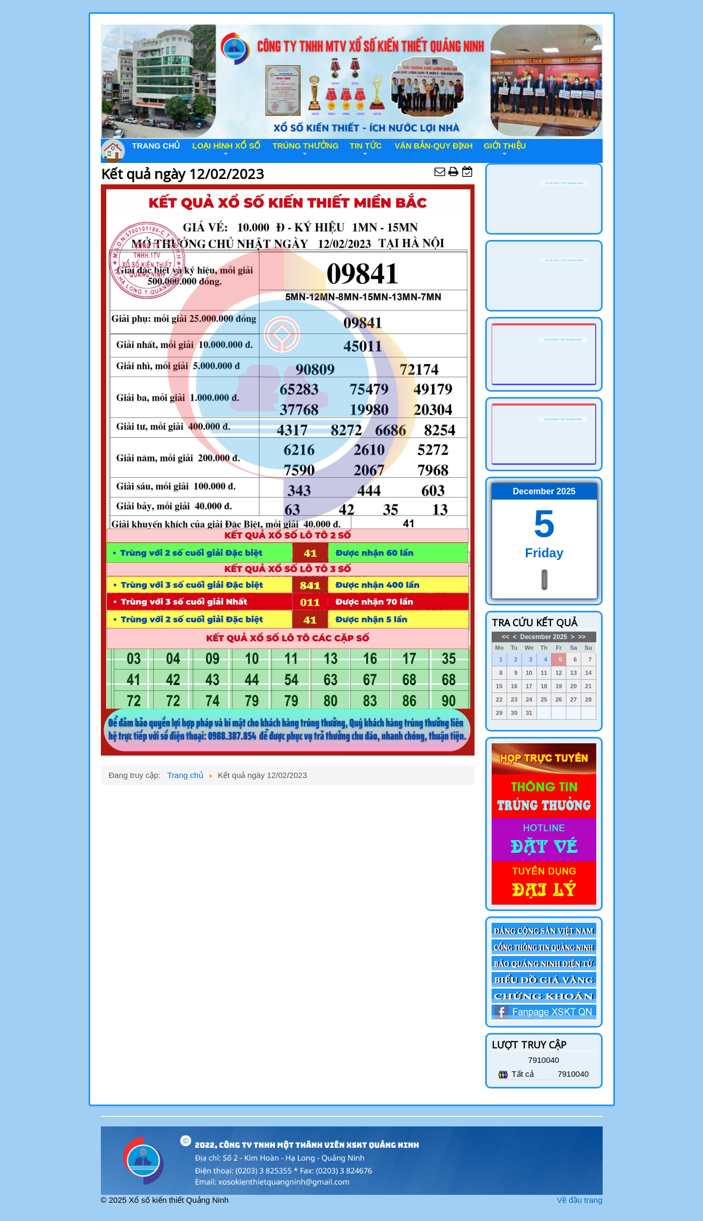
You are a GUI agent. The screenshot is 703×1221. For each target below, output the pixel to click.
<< (505, 637)
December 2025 (543, 637)
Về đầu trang (579, 1199)
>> (582, 637)
